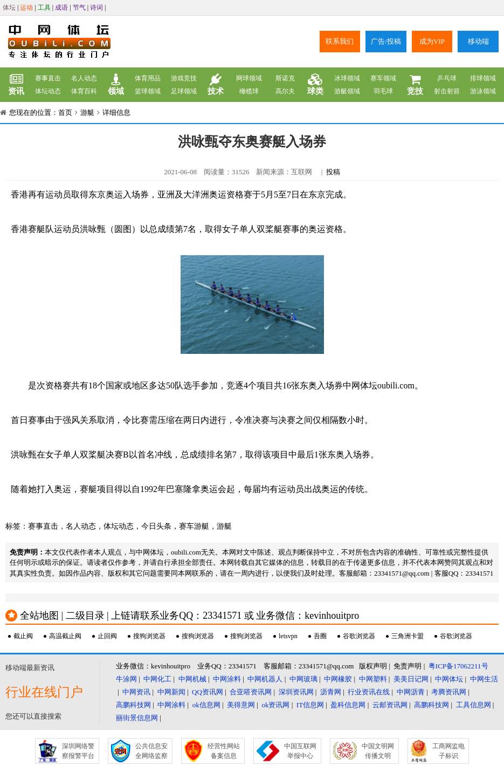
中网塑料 (373, 679)
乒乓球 (447, 78)
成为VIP (432, 41)
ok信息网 (206, 705)
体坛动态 (48, 91)
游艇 (87, 112)
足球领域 (184, 91)
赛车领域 (383, 78)
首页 (65, 112)
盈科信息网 (347, 705)
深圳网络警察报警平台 (78, 751)
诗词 (96, 7)
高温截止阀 (65, 636)
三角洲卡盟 (407, 636)
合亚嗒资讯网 (251, 692)
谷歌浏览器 (359, 636)
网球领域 (249, 78)
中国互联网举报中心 (300, 751)
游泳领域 (483, 91)
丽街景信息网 (137, 718)
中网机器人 (264, 679)
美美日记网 (411, 679)
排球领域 (483, 78)
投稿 (333, 172)
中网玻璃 (303, 679)
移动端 (478, 41)
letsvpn (288, 636)
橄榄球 (249, 91)
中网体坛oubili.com (379, 385)
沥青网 (330, 692)
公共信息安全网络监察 (151, 751)
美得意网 (241, 705)
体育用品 (148, 78)
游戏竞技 (184, 78)
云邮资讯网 (390, 705)
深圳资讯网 (296, 692)
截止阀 (23, 636)
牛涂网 (126, 679)
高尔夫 (285, 91)
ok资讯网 (275, 705)
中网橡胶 (338, 679)
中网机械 (192, 679)
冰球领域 (347, 78)
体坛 (9, 7)
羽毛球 (383, 91)
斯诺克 (285, 78)
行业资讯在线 (369, 692)
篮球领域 (148, 91)
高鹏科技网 (133, 705)
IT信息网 (310, 705)
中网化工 (157, 679)
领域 (116, 84)
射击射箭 (447, 91)
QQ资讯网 (207, 692)
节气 (79, 7)
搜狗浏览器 (149, 636)
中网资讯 (136, 692)
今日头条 (156, 526)
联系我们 (340, 41)
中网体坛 (449, 679)
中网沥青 (411, 692)
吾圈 (320, 636)
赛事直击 (48, 78)
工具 (44, 7)
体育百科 (84, 91)
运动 (26, 7)
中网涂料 (227, 679)
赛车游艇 (194, 526)
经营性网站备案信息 (224, 751)
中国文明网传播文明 (378, 751)
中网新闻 (171, 692)
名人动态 (84, 78)
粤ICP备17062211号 (458, 666)
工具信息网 (473, 705)
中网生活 (484, 679)
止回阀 (107, 636)
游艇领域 (347, 91)
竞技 (415, 84)
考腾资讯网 (448, 692)
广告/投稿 (386, 41)
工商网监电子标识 (448, 751)
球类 (315, 84)
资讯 (16, 84)
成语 (61, 7)
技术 (215, 84)
